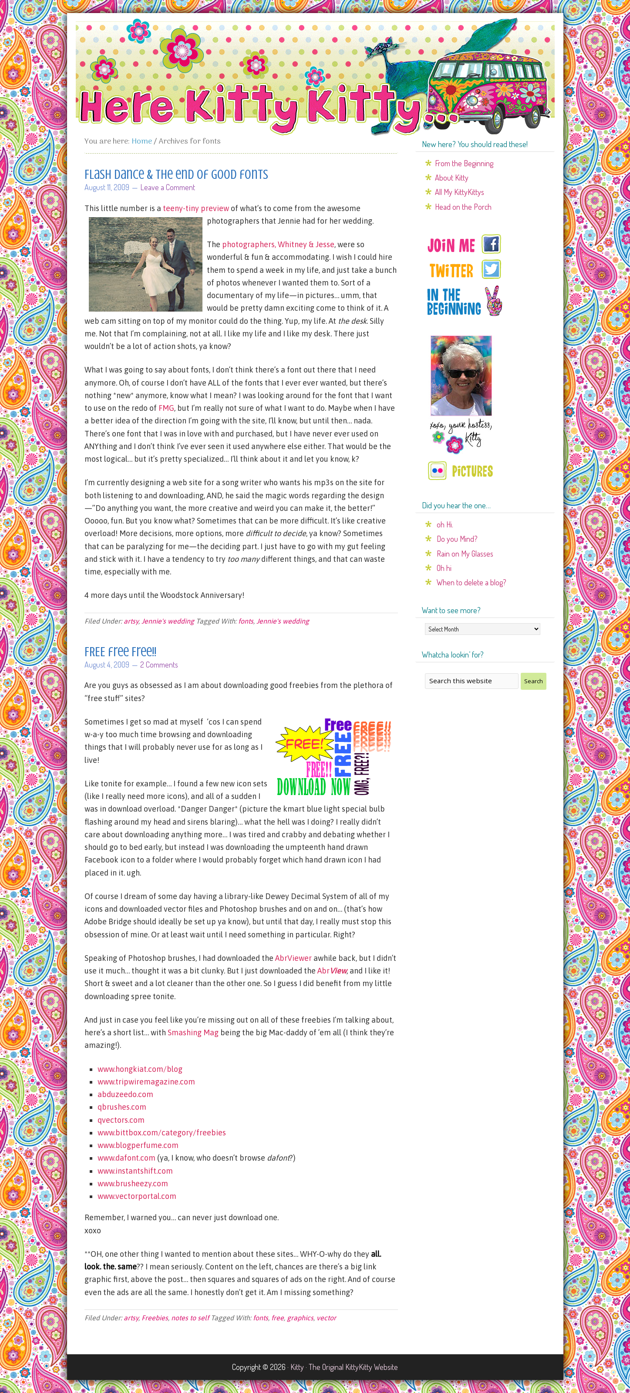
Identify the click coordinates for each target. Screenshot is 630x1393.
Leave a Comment (167, 187)
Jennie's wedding (167, 621)
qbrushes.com (122, 1106)
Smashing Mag (193, 1032)
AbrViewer (293, 958)
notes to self (190, 1318)
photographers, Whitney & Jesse (278, 244)
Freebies (154, 1318)
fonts (245, 621)
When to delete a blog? (471, 582)
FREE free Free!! (120, 651)
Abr (332, 970)
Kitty (297, 1367)
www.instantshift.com (135, 1170)
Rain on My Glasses (465, 553)
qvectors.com (121, 1119)
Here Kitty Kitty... (315, 77)
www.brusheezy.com (133, 1183)
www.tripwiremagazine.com (146, 1081)
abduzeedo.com (125, 1094)
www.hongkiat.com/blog (140, 1069)
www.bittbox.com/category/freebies (162, 1132)
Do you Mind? (457, 539)
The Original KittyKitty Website (353, 1367)
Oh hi (444, 568)
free (277, 1318)
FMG (166, 408)
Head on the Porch (463, 206)
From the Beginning (464, 163)
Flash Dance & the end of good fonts (176, 174)
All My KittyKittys (459, 192)
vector (326, 1318)
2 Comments (159, 664)
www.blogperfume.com (138, 1145)
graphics (300, 1318)
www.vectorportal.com (137, 1196)
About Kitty (451, 177)
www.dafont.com (126, 1157)
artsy (131, 621)
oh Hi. (445, 524)
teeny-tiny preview (196, 208)
